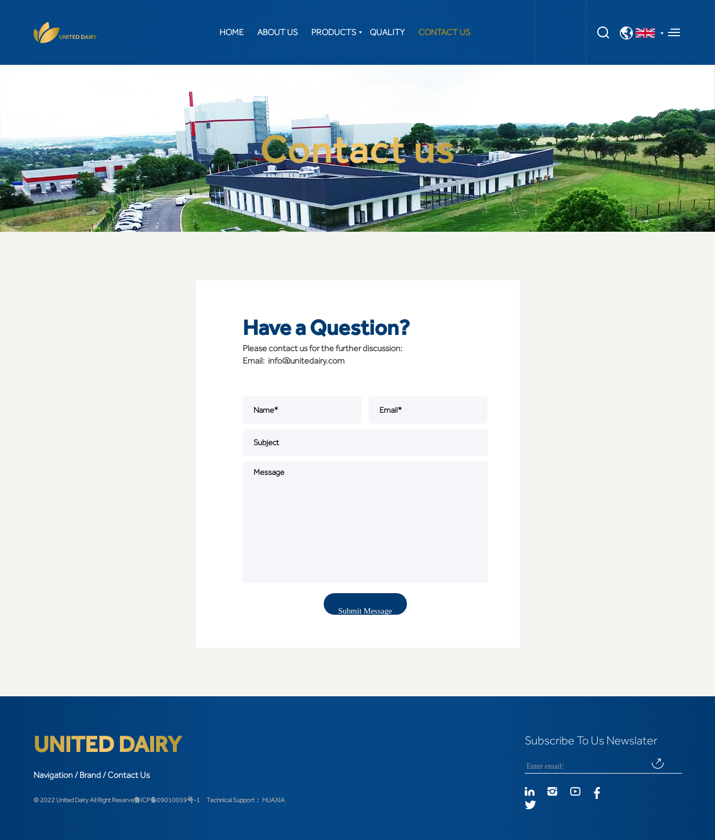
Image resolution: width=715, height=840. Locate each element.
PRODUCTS (333, 32)
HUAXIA (273, 800)
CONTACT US (444, 32)
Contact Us (129, 775)
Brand (90, 775)
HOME (231, 32)
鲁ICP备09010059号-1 (167, 800)
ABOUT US (277, 32)
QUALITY (387, 32)
